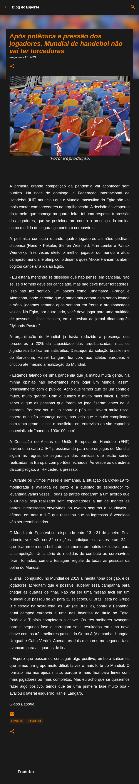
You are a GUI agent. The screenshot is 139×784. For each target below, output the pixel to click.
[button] (12, 66)
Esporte (17, 721)
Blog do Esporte (25, 7)
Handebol (35, 721)
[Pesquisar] (133, 7)
